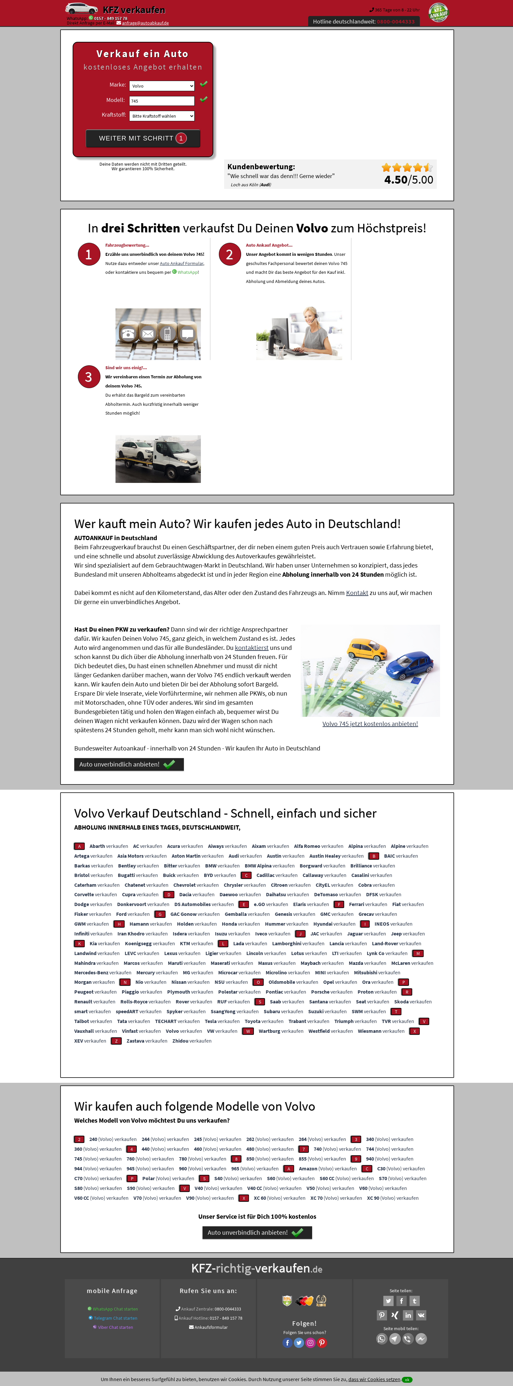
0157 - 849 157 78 (110, 18)
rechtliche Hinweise (252, 1322)
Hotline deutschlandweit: (364, 21)
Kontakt (357, 468)
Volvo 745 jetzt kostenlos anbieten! (370, 599)
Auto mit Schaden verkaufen (169, 1262)
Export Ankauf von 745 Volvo (349, 1262)
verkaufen (109, 721)
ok (407, 1379)
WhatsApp (154, 299)
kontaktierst (252, 523)
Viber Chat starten (115, 1203)
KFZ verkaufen (134, 9)
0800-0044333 (228, 1184)
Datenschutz (218, 1322)
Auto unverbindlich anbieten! (127, 640)
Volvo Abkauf (393, 1262)
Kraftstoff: (114, 114)
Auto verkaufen (322, 1254)
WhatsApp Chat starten (115, 1184)
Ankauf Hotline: (194, 1193)
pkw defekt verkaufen (221, 1262)
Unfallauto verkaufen (243, 1254)
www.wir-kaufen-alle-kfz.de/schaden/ (282, 1262)
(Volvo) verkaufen (113, 1014)
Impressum (285, 1322)
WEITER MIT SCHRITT (143, 138)
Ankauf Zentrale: (197, 1184)
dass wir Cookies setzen (374, 1379)
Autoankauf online (285, 1254)
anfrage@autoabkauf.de (145, 23)
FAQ (304, 1322)
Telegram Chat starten (115, 1193)
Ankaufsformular (211, 1203)
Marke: (118, 84)
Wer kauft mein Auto (199, 1254)
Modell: (115, 100)
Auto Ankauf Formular (127, 290)
